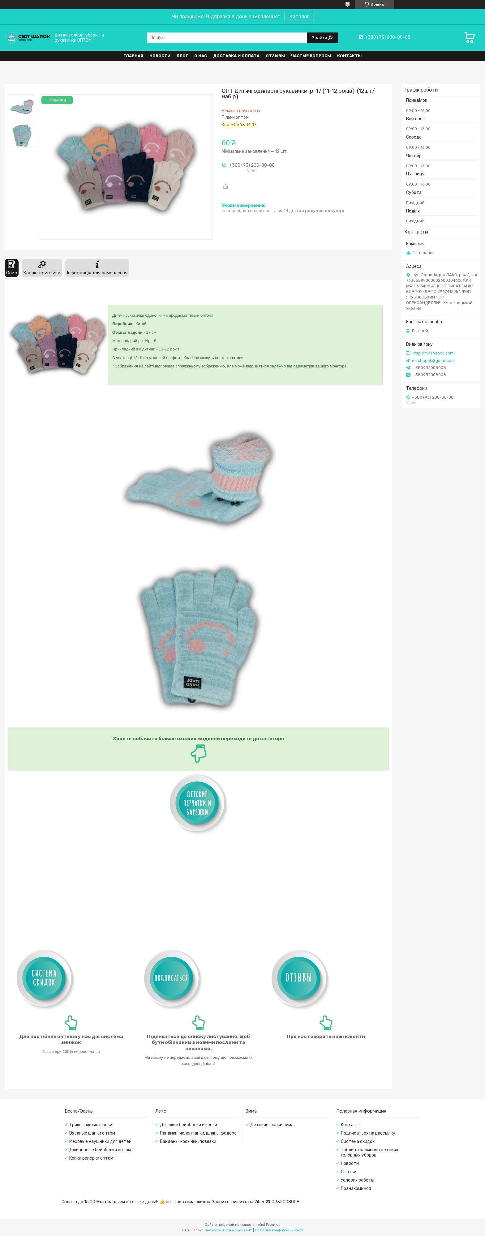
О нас (200, 56)
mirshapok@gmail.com (433, 360)
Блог (182, 56)
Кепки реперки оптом (91, 1158)
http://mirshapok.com (433, 353)
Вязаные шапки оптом (92, 1133)
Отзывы (275, 56)
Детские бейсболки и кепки (188, 1124)
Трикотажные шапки (90, 1124)
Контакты (349, 56)
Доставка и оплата (236, 56)
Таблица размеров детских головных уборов (369, 1152)
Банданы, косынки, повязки (188, 1141)
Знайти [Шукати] (320, 37)
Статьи (348, 1171)
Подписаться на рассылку (368, 1133)
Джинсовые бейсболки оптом (100, 1149)
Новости (159, 56)
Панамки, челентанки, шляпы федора (198, 1133)
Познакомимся (356, 1188)
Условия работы (357, 1180)
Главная (133, 56)
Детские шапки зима (272, 1124)
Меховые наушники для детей (100, 1141)
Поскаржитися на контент (228, 1230)
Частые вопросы (311, 56)
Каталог (299, 16)
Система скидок (358, 1141)
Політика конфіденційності (279, 1230)
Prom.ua (273, 1224)
